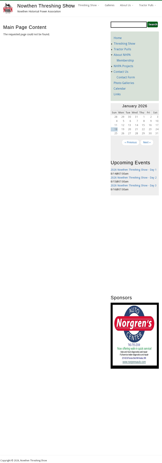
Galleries (109, 5)
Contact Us (121, 72)
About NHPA (122, 55)
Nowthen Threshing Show (46, 5)
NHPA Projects (123, 66)
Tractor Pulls (147, 5)
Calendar (120, 88)
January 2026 (134, 106)
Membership (125, 60)
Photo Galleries (124, 83)
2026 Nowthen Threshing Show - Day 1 (134, 169)
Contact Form (126, 77)
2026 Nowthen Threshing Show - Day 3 (134, 185)
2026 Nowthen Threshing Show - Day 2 (134, 177)
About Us (126, 5)
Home (68, 5)
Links (117, 94)
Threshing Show (88, 5)
